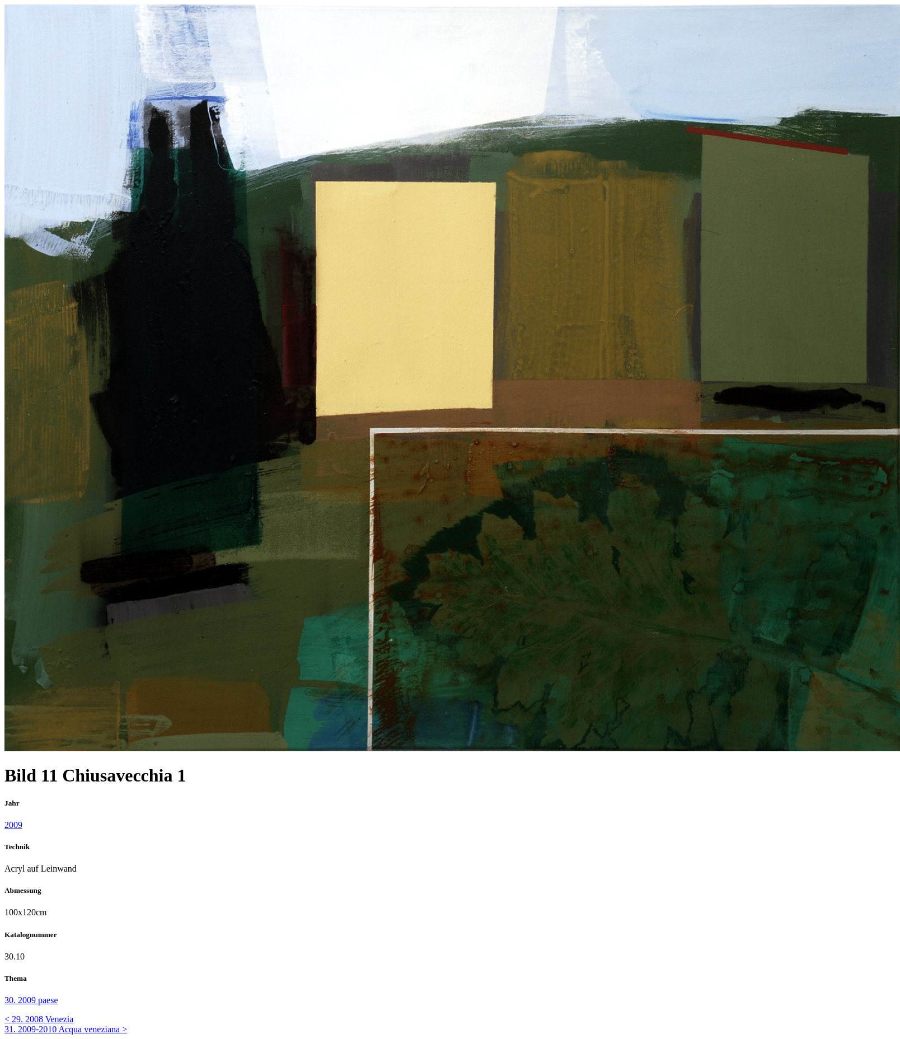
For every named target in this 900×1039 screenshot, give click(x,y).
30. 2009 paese (31, 1000)
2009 (13, 825)
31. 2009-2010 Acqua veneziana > (65, 1029)
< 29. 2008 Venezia (38, 1019)
